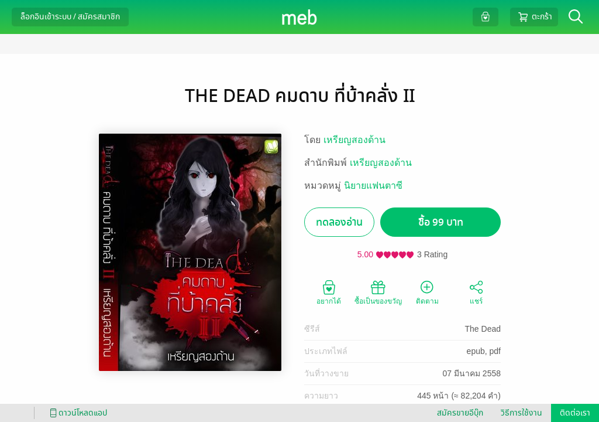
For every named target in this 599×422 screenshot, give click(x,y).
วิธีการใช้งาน (521, 413)
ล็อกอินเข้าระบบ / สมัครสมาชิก (70, 17)
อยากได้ (328, 291)
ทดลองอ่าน (339, 222)
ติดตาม (427, 291)
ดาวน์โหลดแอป (76, 413)
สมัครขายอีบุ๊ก (460, 413)
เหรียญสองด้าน (354, 140)
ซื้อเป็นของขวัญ (378, 291)
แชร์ (476, 291)
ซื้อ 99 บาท (440, 222)
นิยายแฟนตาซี (373, 185)
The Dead (483, 328)
